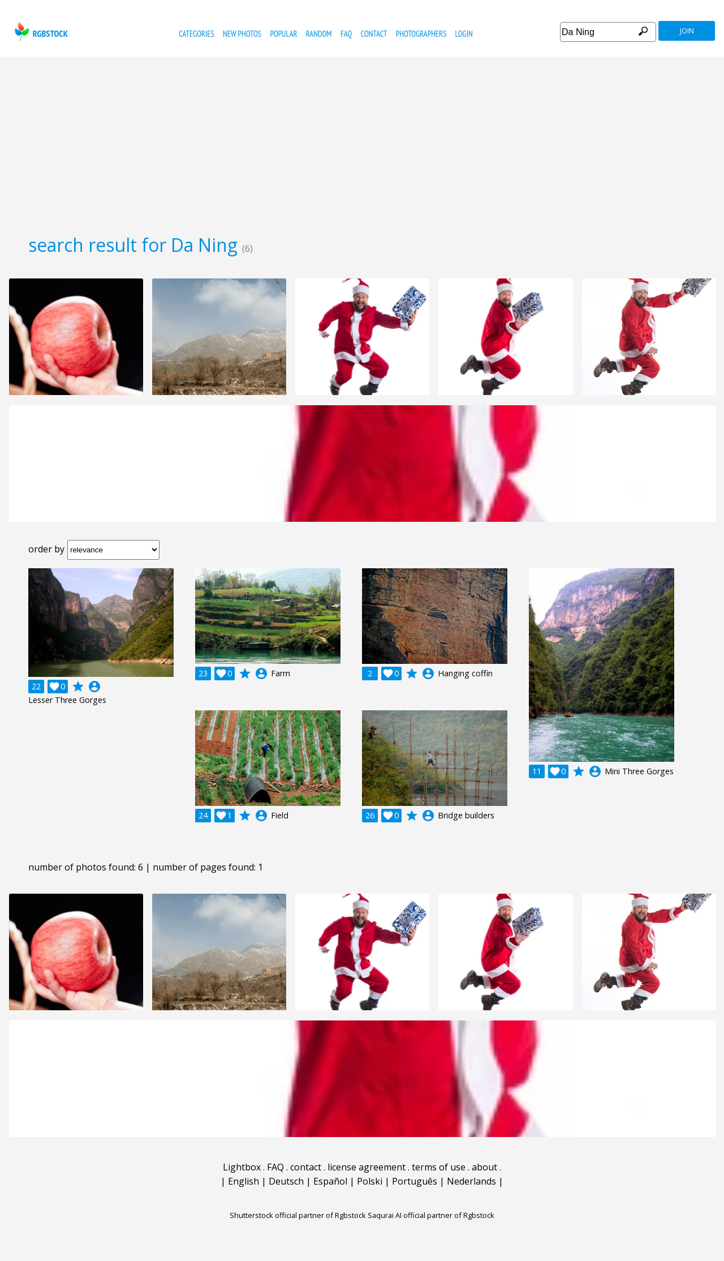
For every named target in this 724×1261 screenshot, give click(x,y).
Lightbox (242, 1167)
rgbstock (40, 31)
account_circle (94, 686)
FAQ (346, 33)
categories (196, 33)
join (687, 31)
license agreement (366, 1167)
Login (464, 33)
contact (374, 33)
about (484, 1167)
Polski (369, 1181)
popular (283, 33)
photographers (421, 33)
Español (330, 1181)
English (243, 1181)
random (319, 33)
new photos (242, 33)
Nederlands (471, 1181)
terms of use (439, 1167)
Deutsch (286, 1181)
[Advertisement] (362, 141)
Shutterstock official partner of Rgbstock (298, 1215)
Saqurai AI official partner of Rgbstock (431, 1215)
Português (414, 1181)
